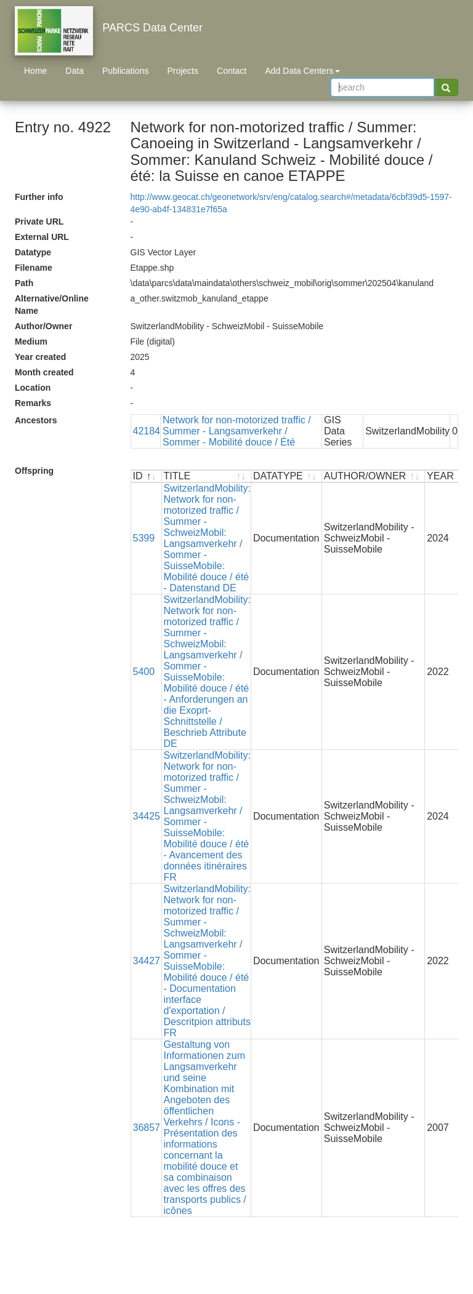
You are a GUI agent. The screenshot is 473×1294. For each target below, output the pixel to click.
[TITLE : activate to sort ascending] (206, 476)
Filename (33, 268)
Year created (40, 357)
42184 (147, 431)
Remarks (33, 403)
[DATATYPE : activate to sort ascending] (286, 476)
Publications (125, 71)
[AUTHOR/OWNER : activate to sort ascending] (373, 476)
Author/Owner (43, 326)
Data (74, 71)
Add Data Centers (302, 71)
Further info (39, 197)
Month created (44, 372)
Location (33, 388)
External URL (42, 237)
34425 (147, 816)
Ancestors (36, 420)
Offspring (34, 471)
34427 (147, 961)
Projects (182, 71)
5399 (144, 538)
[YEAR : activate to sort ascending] (448, 476)
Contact (231, 71)
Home (35, 71)
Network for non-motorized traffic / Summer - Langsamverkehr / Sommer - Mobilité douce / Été (237, 431)
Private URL (39, 221)
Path (24, 283)
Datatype (33, 252)
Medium (31, 341)
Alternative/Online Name (52, 305)
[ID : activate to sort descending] (146, 476)
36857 (147, 1127)
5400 (144, 671)
